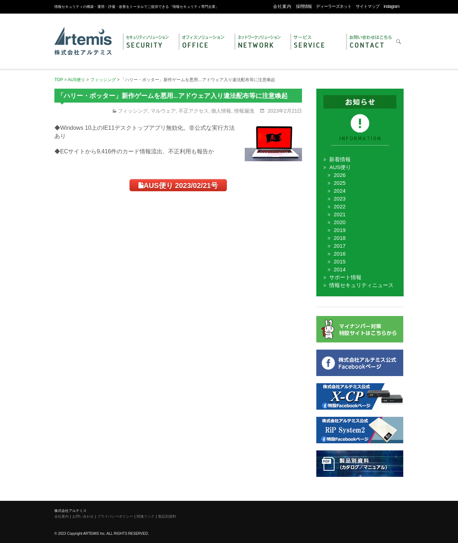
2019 (339, 230)
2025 (339, 183)
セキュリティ (147, 42)
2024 (339, 191)
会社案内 (282, 6)
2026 (339, 175)
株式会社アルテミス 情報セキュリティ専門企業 (83, 33)
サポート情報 (345, 277)
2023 (339, 199)
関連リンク (146, 516)
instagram (391, 6)
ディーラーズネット (333, 6)
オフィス (203, 42)
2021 (339, 214)
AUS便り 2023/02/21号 (178, 185)
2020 (339, 222)
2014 (339, 269)
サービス (314, 42)
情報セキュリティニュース (361, 285)
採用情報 (304, 6)
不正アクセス (194, 111)
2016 (339, 254)
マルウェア (163, 111)
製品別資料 (167, 516)
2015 (339, 261)
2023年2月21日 (284, 111)
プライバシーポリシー (115, 516)
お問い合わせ (370, 42)
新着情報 (340, 159)
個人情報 (221, 111)
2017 (339, 246)
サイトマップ (367, 6)
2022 (339, 206)
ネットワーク (258, 42)
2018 (339, 238)
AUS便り (340, 167)
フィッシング (133, 111)
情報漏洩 (244, 111)
